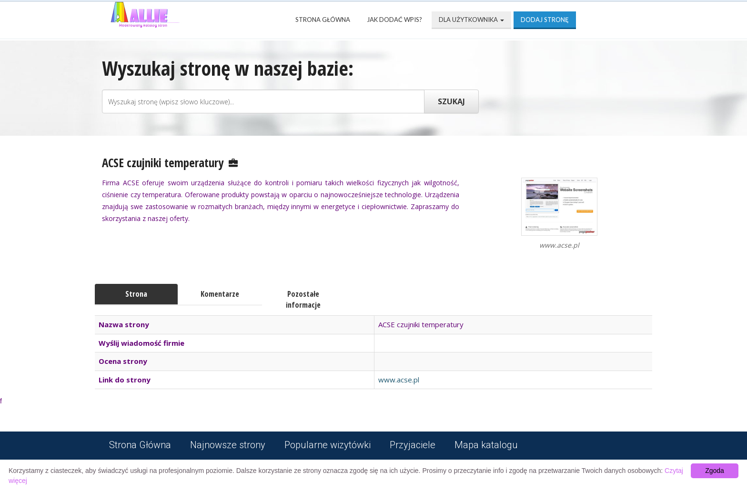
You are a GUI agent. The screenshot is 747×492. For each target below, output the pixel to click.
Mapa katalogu (486, 445)
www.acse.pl (398, 379)
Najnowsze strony (227, 445)
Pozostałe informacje (303, 299)
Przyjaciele (412, 445)
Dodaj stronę (545, 19)
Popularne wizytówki (327, 445)
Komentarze (220, 294)
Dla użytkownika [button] (471, 19)
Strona (136, 294)
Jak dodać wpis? (394, 19)
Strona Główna (322, 19)
